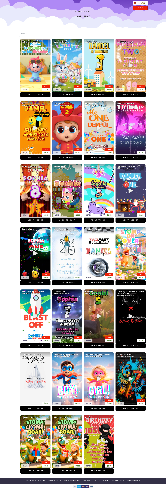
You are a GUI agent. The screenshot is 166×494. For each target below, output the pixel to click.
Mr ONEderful (98, 104)
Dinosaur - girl (67, 418)
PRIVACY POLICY (55, 480)
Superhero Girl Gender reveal (98, 355)
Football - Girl (67, 293)
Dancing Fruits (35, 230)
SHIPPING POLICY (133, 480)
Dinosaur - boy (35, 418)
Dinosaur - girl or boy (130, 230)
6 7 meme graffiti (130, 355)
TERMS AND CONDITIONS (35, 480)
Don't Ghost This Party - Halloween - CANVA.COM (35, 356)
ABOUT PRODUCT (35, 95)
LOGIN (140, 8)
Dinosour (98, 293)
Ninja (98, 418)
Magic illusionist (35, 167)
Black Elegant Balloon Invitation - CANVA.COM (130, 293)
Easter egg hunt (67, 42)
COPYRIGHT (104, 480)
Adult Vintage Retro (130, 104)
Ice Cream (130, 42)
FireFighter (67, 104)
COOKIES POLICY (89, 480)
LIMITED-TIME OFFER (72, 480)
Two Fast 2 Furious (98, 230)
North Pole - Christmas (130, 167)
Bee (35, 104)
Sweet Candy (67, 167)
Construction (98, 42)
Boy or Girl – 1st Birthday (35, 42)
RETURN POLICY (118, 480)
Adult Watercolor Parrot (67, 230)
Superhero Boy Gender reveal (67, 355)
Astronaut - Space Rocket (35, 293)
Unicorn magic (98, 167)
